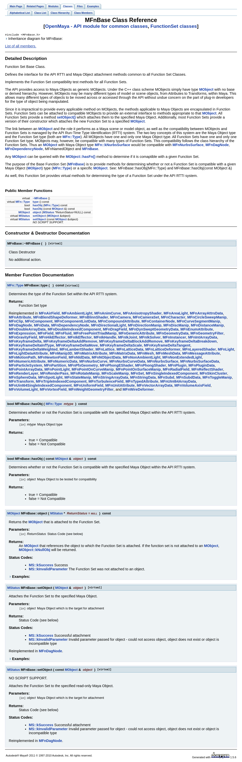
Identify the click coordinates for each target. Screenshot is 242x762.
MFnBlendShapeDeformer (55, 318)
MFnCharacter (173, 318)
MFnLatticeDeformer (162, 350)
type (36, 202)
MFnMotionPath (22, 358)
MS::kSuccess (41, 566)
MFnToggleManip (217, 378)
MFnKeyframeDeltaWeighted (33, 350)
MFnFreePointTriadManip (94, 334)
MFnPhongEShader (116, 366)
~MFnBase (40, 198)
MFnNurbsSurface (187, 145)
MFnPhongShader (150, 366)
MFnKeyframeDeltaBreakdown (191, 342)
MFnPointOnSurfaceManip (138, 370)
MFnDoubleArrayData (27, 330)
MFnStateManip (77, 378)
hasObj (37, 205)
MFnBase (90, 149)
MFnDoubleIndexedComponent (74, 330)
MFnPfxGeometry (83, 366)
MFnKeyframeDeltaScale (121, 346)
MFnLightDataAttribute (28, 354)
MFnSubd (166, 378)
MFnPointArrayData (25, 370)
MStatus (48, 212)
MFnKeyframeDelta (25, 342)
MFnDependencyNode (24, 149)
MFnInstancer (174, 338)
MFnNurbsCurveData (127, 362)
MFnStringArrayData (110, 378)
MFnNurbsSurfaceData (199, 362)
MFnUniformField (88, 386)
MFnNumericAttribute (27, 362)
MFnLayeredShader (199, 350)
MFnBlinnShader (93, 318)
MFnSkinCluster (213, 374)
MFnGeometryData (172, 334)
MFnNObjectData (106, 358)
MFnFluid (63, 334)
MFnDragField (115, 330)
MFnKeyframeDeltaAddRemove (70, 342)
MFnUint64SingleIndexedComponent (40, 386)
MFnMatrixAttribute (90, 354)
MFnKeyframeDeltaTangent (167, 346)
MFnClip (16, 322)
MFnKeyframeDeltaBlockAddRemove (131, 342)
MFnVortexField (53, 390)
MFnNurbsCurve (93, 362)
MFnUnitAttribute (120, 386)
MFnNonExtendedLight (182, 358)
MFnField (45, 334)
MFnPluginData (201, 366)
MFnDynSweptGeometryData (154, 330)
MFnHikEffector (52, 338)
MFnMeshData (168, 354)
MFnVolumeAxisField (192, 386)
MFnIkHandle (105, 338)
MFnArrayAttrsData (206, 314)
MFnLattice (104, 350)
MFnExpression (22, 334)
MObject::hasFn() (80, 157)
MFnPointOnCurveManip (93, 370)
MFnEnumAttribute (196, 330)
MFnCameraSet (146, 318)
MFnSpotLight (50, 378)
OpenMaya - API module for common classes (96, 26)
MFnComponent (39, 322)
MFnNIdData (79, 358)
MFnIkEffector (80, 338)
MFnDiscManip (176, 326)
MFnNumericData (62, 362)
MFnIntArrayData (202, 338)
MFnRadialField (176, 370)
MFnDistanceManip (207, 326)
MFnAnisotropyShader (142, 314)
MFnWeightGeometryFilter (91, 390)
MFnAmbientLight (77, 314)
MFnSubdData (188, 378)
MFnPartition (55, 366)
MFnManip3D (61, 354)
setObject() (66, 118)
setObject (39, 216)
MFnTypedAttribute (142, 382)
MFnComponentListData (75, 322)
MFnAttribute (20, 318)
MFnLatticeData (129, 350)
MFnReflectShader (207, 370)
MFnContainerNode (158, 322)
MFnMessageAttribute (201, 354)
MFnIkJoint (127, 338)
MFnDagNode (217, 145)
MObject (206, 90)
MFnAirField (49, 314)
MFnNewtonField (52, 358)
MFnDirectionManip (145, 326)
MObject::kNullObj (34, 550)
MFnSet (137, 374)
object (37, 212)
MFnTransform (21, 382)
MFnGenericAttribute (136, 334)
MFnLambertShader (76, 350)
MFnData (41, 326)
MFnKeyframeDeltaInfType (31, 346)
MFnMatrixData (122, 354)
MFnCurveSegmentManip (198, 322)
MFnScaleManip (115, 374)
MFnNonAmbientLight (141, 358)
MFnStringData (143, 378)
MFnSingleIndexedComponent (172, 374)
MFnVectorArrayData (154, 386)
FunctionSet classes (173, 26)
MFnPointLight (57, 370)
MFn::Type (72, 137)
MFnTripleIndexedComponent (61, 382)
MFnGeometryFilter (206, 334)
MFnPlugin (177, 366)
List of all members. (20, 47)
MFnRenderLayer (23, 374)
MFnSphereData (22, 378)
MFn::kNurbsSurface (112, 145)
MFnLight (226, 350)
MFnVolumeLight (23, 390)
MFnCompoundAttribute (119, 322)
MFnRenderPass (54, 374)
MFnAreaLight (176, 314)
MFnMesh (145, 354)
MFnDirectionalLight (108, 326)
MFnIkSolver (150, 338)
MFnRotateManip (84, 374)
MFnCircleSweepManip (206, 318)
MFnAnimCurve (107, 314)
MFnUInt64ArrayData (178, 382)
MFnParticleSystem (25, 366)
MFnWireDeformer (138, 390)
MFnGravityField (23, 338)
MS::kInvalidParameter (48, 570)
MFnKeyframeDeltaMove (77, 346)
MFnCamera (120, 318)
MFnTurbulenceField (106, 382)
